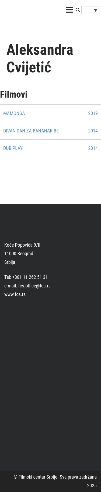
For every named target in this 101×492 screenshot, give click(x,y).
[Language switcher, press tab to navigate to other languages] (90, 10)
